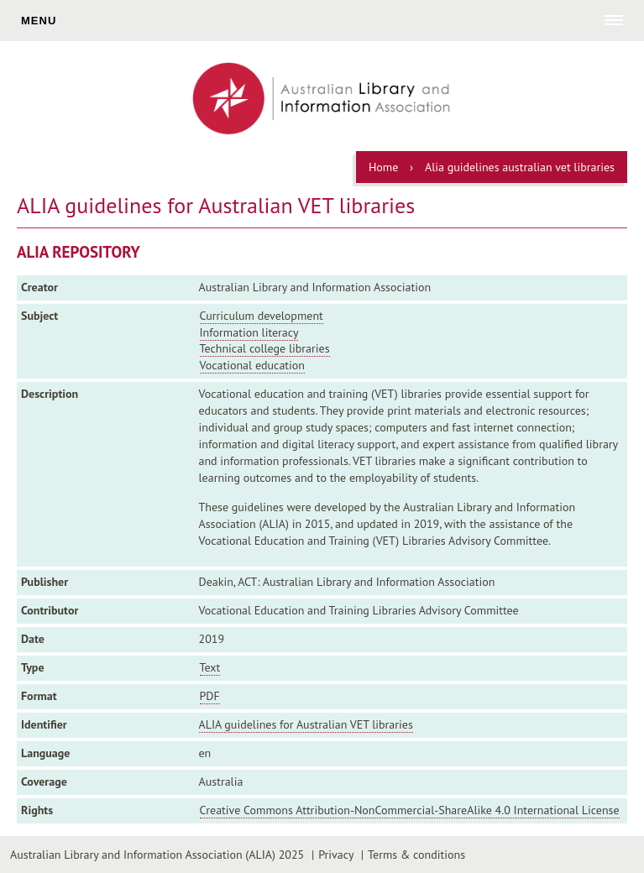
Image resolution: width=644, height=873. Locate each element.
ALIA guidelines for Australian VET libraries (306, 724)
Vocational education (252, 365)
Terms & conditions (416, 854)
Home (383, 167)
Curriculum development (261, 315)
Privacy (335, 854)
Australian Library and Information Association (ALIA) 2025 (157, 854)
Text (210, 667)
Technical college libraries (265, 348)
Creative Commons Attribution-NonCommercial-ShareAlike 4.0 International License (410, 810)
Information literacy (249, 332)
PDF (210, 695)
